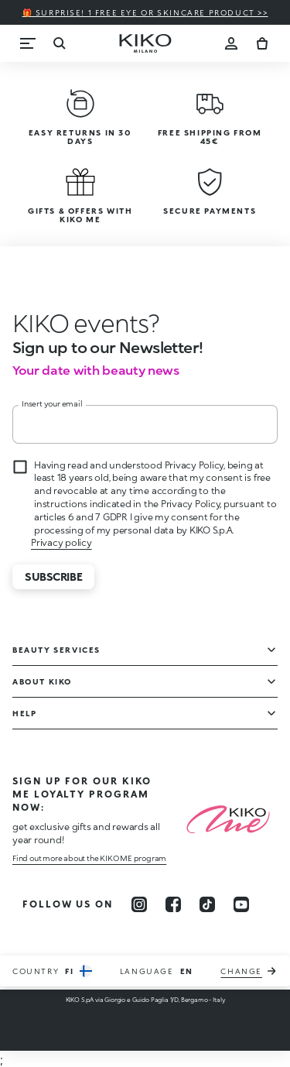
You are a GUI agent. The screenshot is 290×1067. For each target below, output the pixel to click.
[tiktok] (207, 904)
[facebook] (173, 904)
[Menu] (27, 43)
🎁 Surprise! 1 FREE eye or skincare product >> (145, 12)
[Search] (58, 43)
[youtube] (241, 904)
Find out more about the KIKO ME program (89, 858)
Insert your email (52, 403)
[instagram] (139, 904)
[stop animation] (85, 323)
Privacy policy (61, 542)
